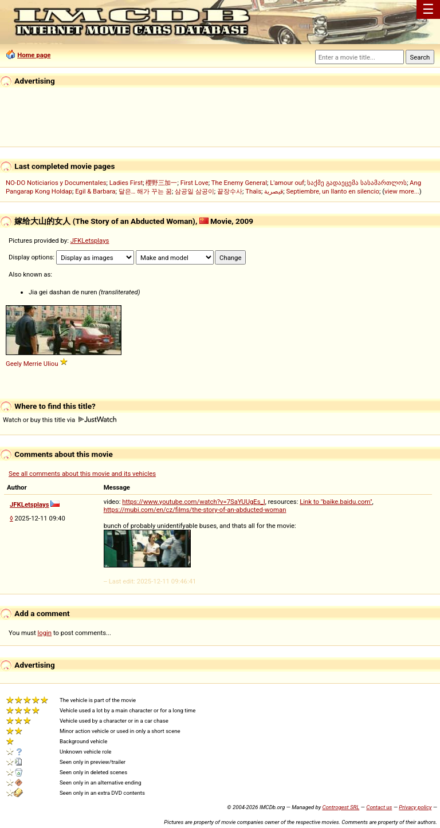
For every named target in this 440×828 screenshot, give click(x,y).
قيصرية (273, 191)
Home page (33, 55)
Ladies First (126, 183)
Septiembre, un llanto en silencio (332, 191)
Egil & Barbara (95, 191)
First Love (194, 183)
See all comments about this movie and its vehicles (82, 474)
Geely (14, 364)
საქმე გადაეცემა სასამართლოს (357, 183)
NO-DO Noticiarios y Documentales (56, 183)
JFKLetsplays (89, 240)
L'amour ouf (287, 183)
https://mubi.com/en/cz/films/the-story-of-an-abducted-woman (195, 510)
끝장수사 (229, 191)
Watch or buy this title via (59, 420)
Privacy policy (415, 807)
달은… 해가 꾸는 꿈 (145, 191)
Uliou (51, 364)
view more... (401, 191)
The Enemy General (239, 183)
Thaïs (253, 191)
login (45, 633)
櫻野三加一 (161, 183)
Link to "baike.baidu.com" (336, 502)
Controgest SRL (340, 807)
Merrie (32, 364)
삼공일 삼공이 (194, 191)
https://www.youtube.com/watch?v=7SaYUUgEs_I (193, 502)
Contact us (379, 807)
